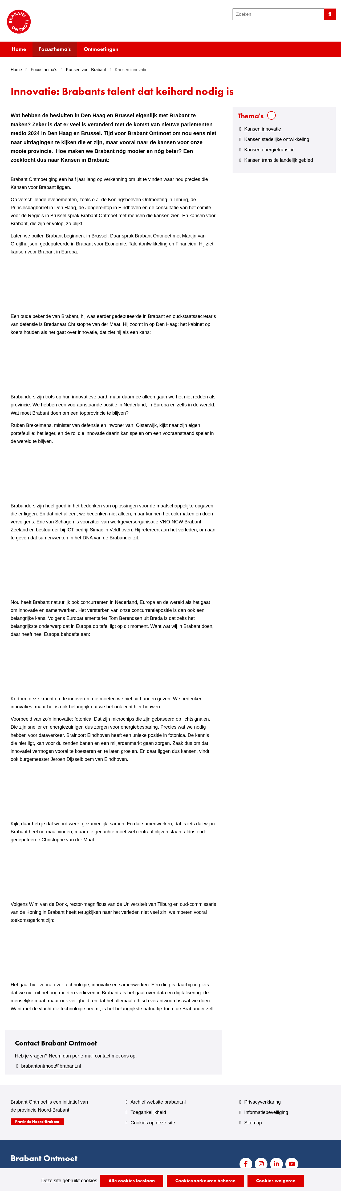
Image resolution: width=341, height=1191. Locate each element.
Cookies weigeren (275, 1180)
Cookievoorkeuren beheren (205, 1180)
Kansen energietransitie (269, 149)
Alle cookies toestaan (131, 1180)
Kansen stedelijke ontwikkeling (276, 139)
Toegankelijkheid (148, 1112)
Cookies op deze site (153, 1122)
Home (19, 49)
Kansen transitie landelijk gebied (278, 160)
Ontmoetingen (101, 49)
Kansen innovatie (262, 129)
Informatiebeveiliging (266, 1112)
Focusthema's (55, 49)
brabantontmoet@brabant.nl (51, 1066)
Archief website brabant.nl (158, 1102)
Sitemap (253, 1122)
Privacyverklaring (262, 1102)
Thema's (251, 115)
